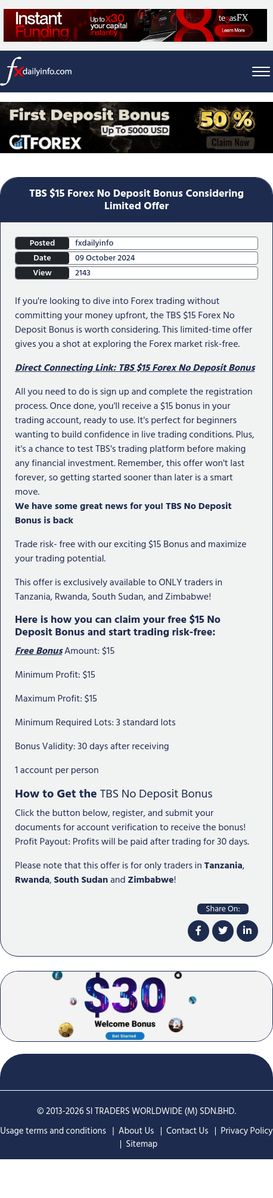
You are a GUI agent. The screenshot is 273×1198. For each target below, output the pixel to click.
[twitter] (223, 931)
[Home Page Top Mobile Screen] (136, 127)
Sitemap (141, 1144)
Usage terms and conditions (53, 1130)
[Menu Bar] (261, 71)
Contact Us (187, 1130)
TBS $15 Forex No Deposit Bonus (186, 367)
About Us (136, 1130)
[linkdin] (247, 931)
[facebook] (198, 931)
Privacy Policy (246, 1130)
